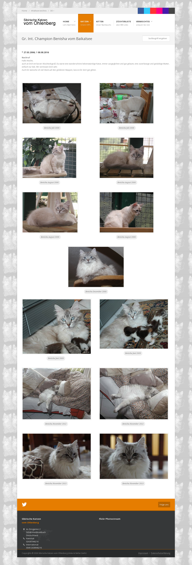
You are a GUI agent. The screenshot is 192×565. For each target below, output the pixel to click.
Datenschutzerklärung (160, 553)
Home (24, 10)
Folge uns (164, 504)
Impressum (143, 553)
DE (52, 10)
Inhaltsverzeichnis (39, 10)
